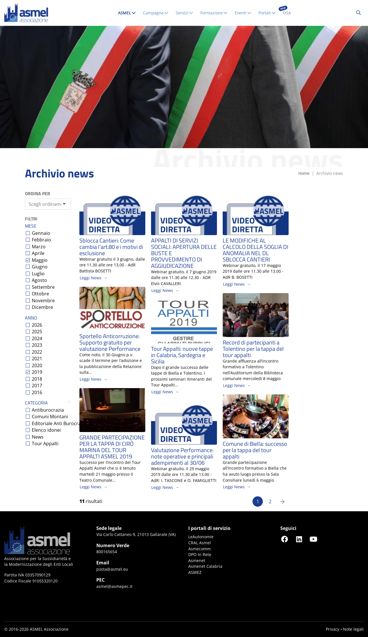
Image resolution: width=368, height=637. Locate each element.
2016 (37, 392)
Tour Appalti (45, 443)
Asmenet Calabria (205, 566)
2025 (37, 331)
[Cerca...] (358, 13)
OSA (287, 13)
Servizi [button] (184, 13)
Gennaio (41, 233)
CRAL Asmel (199, 542)
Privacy (332, 629)
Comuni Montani (50, 416)
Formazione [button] (214, 13)
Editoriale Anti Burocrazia (59, 423)
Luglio (38, 273)
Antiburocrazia (48, 410)
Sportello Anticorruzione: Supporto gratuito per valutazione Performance (109, 342)
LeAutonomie (201, 536)
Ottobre (40, 294)
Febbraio (41, 240)
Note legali (353, 629)
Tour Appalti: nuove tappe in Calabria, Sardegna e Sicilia (182, 355)
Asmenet (196, 560)
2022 (37, 352)
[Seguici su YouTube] (313, 539)
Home (304, 173)
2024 (37, 338)
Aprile (38, 253)
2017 (37, 385)
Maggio (40, 260)
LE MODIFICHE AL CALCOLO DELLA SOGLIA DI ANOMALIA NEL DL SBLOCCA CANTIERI (255, 250)
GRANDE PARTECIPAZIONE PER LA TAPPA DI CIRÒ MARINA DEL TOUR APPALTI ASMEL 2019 (112, 447)
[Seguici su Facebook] (284, 539)
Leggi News (90, 277)
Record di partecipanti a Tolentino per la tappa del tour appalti (253, 348)
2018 (37, 379)
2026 (37, 325)
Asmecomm (199, 548)
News (38, 437)
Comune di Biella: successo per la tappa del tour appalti (255, 450)
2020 (37, 365)
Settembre (43, 287)
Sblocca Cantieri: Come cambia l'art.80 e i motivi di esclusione (111, 246)
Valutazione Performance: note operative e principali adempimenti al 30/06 (182, 456)
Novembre (43, 300)
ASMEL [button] (128, 13)
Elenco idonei (46, 430)
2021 (37, 358)
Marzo (39, 246)
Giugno (40, 267)
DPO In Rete (199, 554)
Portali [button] (267, 13)
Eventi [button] (243, 13)
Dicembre (42, 307)
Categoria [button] (48, 403)
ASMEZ (194, 572)
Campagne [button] (156, 13)
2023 (37, 345)
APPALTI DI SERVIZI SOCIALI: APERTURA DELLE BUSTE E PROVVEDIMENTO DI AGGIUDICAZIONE (184, 253)
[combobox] (48, 204)
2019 (37, 372)
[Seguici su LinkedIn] (299, 539)
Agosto (39, 280)
